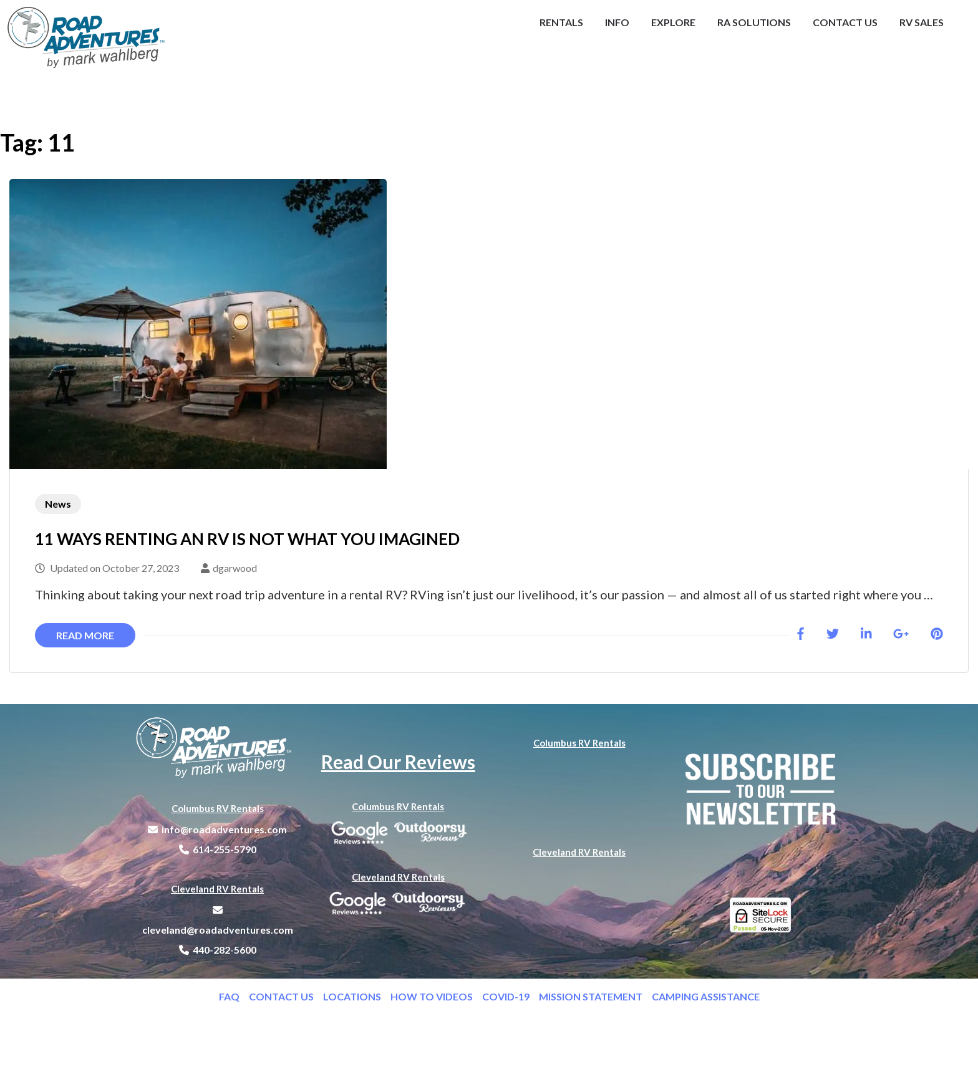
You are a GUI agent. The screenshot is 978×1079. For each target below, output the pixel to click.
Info (617, 22)
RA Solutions (754, 22)
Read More (85, 635)
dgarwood (235, 568)
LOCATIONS (356, 996)
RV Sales (921, 22)
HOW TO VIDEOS (436, 996)
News (58, 504)
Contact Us (845, 22)
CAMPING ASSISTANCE (706, 996)
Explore (673, 22)
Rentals (561, 22)
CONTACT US (286, 996)
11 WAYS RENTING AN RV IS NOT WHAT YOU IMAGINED (247, 539)
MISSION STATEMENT (595, 996)
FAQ (234, 996)
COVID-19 (510, 996)
